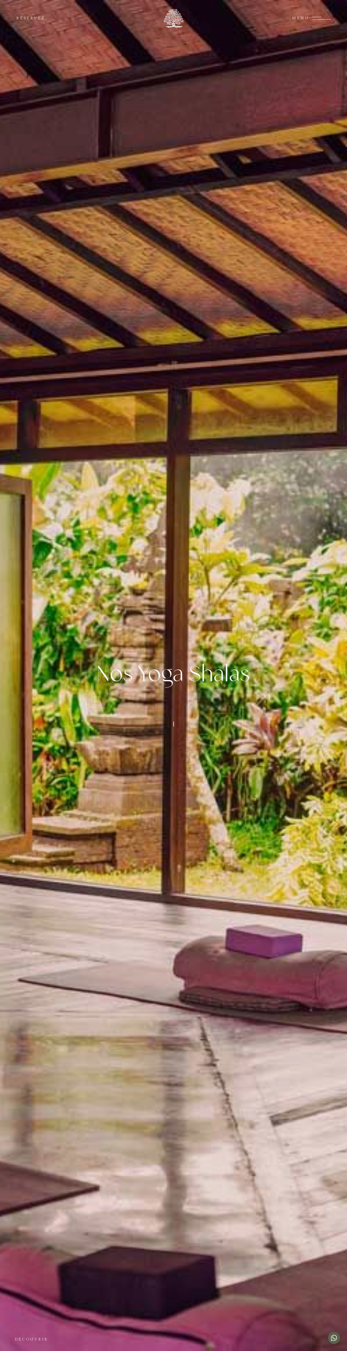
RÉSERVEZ (30, 18)
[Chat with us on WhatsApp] (334, 1338)
